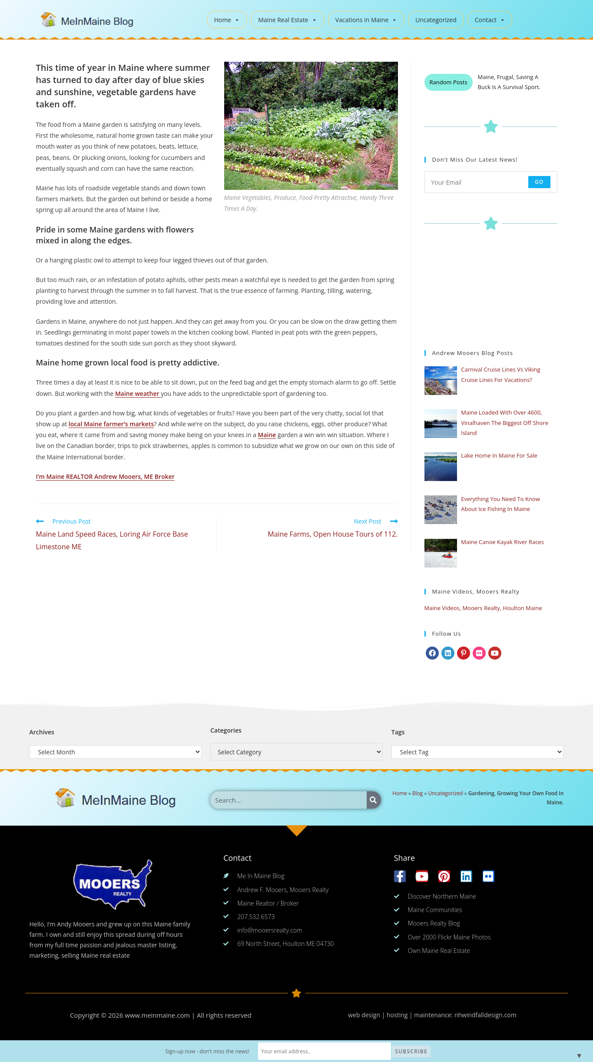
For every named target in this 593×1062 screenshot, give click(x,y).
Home (227, 20)
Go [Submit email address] (539, 182)
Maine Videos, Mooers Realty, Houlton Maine (483, 608)
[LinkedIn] (447, 653)
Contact (490, 20)
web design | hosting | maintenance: (401, 1015)
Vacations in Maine (366, 20)
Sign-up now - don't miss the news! (221, 1051)
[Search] (374, 800)
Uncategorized (435, 20)
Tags (398, 732)
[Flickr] (479, 653)
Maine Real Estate (287, 20)
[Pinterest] (463, 653)
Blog (417, 793)
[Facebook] (432, 653)
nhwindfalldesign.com (485, 1015)
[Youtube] (494, 653)
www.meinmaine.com (157, 1015)
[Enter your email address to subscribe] (490, 182)
